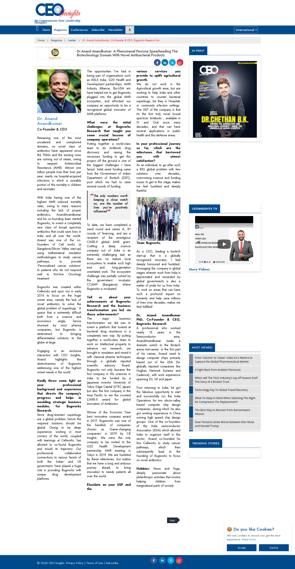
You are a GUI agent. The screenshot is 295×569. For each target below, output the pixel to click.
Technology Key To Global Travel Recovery (221, 390)
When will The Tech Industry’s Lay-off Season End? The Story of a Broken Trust (226, 380)
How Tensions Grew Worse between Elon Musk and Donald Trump (224, 424)
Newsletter (115, 30)
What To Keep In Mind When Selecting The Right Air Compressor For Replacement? (225, 400)
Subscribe (98, 30)
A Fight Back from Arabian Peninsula (218, 370)
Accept (241, 548)
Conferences (79, 30)
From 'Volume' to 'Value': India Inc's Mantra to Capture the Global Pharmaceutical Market (223, 359)
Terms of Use (94, 563)
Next (172, 520)
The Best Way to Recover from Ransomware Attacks (222, 412)
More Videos (199, 269)
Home (41, 40)
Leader (72, 40)
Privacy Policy (74, 563)
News (46, 30)
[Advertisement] (104, 502)
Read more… (250, 539)
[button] (37, 28)
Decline (274, 548)
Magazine (60, 30)
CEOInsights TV (204, 209)
